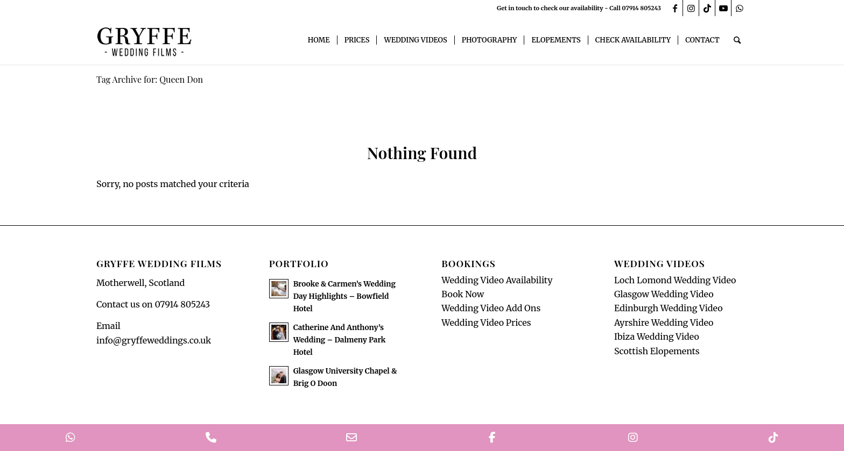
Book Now (462, 294)
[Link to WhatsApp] (740, 8)
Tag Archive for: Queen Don (149, 79)
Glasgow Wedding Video (664, 294)
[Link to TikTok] (707, 8)
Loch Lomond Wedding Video (675, 280)
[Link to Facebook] (675, 8)
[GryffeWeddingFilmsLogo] (144, 40)
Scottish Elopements (657, 351)
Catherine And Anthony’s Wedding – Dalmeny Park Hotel (339, 340)
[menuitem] (319, 40)
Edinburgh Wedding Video (668, 308)
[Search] (737, 40)
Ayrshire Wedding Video (664, 322)
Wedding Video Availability (496, 280)
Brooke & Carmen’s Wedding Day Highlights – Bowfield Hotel (344, 296)
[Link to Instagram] (691, 8)
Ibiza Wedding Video (656, 336)
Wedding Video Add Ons (490, 308)
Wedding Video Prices (486, 322)
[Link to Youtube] (723, 8)
